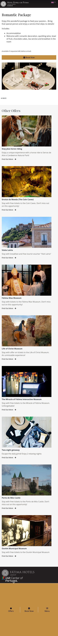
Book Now (28, 57)
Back (3, 98)
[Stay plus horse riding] (26, 138)
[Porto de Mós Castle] (26, 487)
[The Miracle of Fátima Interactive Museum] (26, 388)
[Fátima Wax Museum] (26, 287)
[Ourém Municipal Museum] (26, 536)
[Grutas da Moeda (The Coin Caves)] (26, 188)
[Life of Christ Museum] (26, 337)
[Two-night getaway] (26, 438)
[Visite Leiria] (26, 238)
